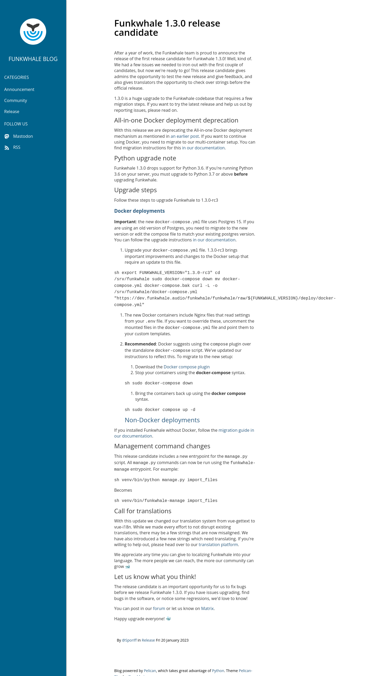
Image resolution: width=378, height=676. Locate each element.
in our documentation (203, 148)
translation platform (218, 534)
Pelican (150, 660)
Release (11, 111)
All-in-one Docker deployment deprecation (176, 120)
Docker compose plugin (187, 360)
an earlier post (185, 136)
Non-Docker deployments (162, 412)
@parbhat (136, 666)
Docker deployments (139, 210)
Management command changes (162, 438)
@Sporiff (129, 630)
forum (159, 598)
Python (218, 660)
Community (15, 100)
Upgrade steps (135, 189)
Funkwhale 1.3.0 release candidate (167, 27)
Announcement (19, 89)
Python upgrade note (145, 158)
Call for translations (142, 500)
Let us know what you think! (155, 566)
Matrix (207, 598)
